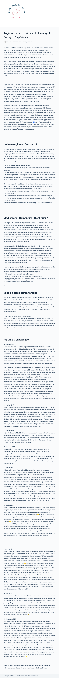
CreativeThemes (33, 676)
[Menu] (54, 13)
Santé (24, 42)
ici (34, 122)
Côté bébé (29, 42)
